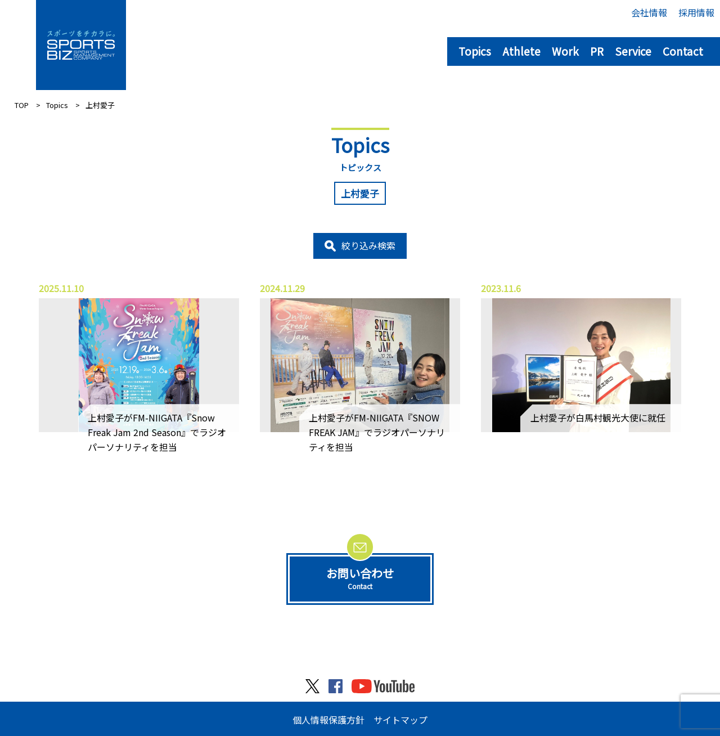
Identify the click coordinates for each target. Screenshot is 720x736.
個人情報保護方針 (328, 719)
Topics (474, 51)
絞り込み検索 (368, 245)
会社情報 (649, 12)
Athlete (521, 51)
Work (565, 51)
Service (633, 51)
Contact (683, 51)
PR (597, 51)
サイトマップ (401, 719)
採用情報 (696, 12)
